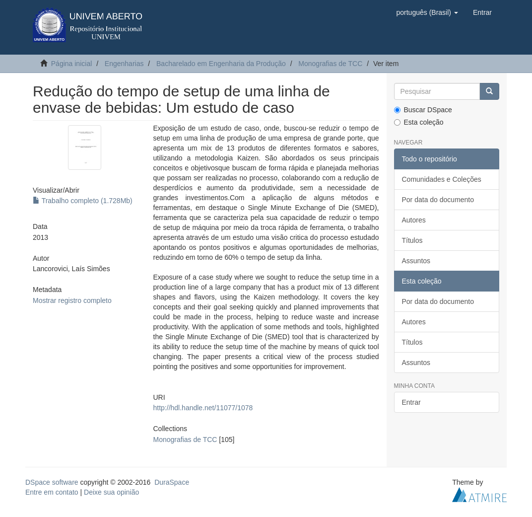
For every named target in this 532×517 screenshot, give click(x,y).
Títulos (412, 240)
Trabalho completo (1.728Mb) (83, 201)
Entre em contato (51, 492)
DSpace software (51, 482)
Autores (414, 220)
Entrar (411, 402)
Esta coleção (419, 122)
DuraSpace (171, 482)
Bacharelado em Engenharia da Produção (221, 64)
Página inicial (71, 64)
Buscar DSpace (423, 110)
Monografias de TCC (330, 64)
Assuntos (416, 261)
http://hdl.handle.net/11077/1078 (203, 408)
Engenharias (124, 64)
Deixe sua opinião (111, 492)
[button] (427, 12)
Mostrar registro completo (72, 300)
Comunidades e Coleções (441, 179)
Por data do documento (438, 200)
